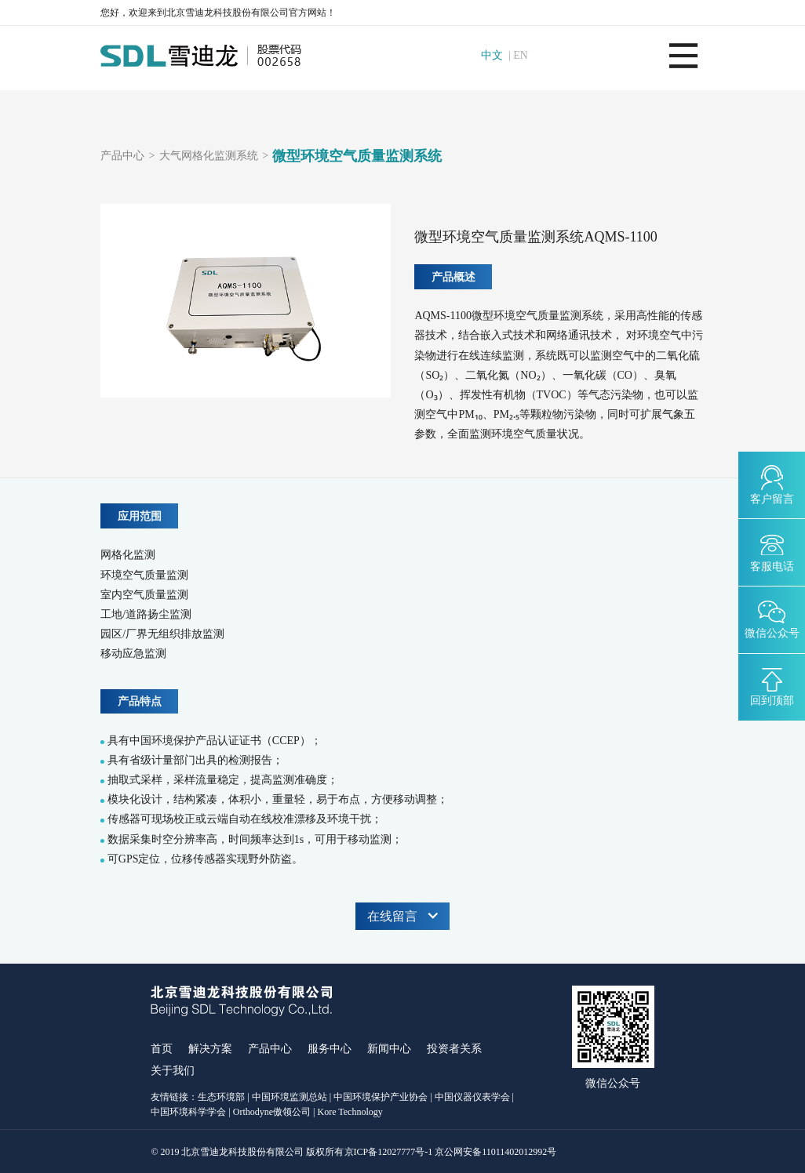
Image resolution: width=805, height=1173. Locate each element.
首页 (162, 1049)
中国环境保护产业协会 (380, 1097)
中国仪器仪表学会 (472, 1097)
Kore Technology (350, 1112)
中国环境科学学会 (188, 1112)
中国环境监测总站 (289, 1097)
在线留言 (402, 916)
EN (520, 55)
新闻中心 (389, 1049)
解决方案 (210, 1049)
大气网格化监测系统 (208, 156)
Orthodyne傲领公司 (272, 1112)
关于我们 (173, 1071)
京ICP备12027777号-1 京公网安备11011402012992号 (450, 1152)
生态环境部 (221, 1097)
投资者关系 (454, 1049)
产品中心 (122, 156)
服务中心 (330, 1049)
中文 (492, 55)
